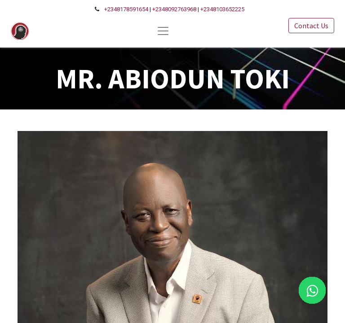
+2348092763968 (174, 9)
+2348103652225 (222, 9)
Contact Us (311, 25)
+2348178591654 (126, 9)
